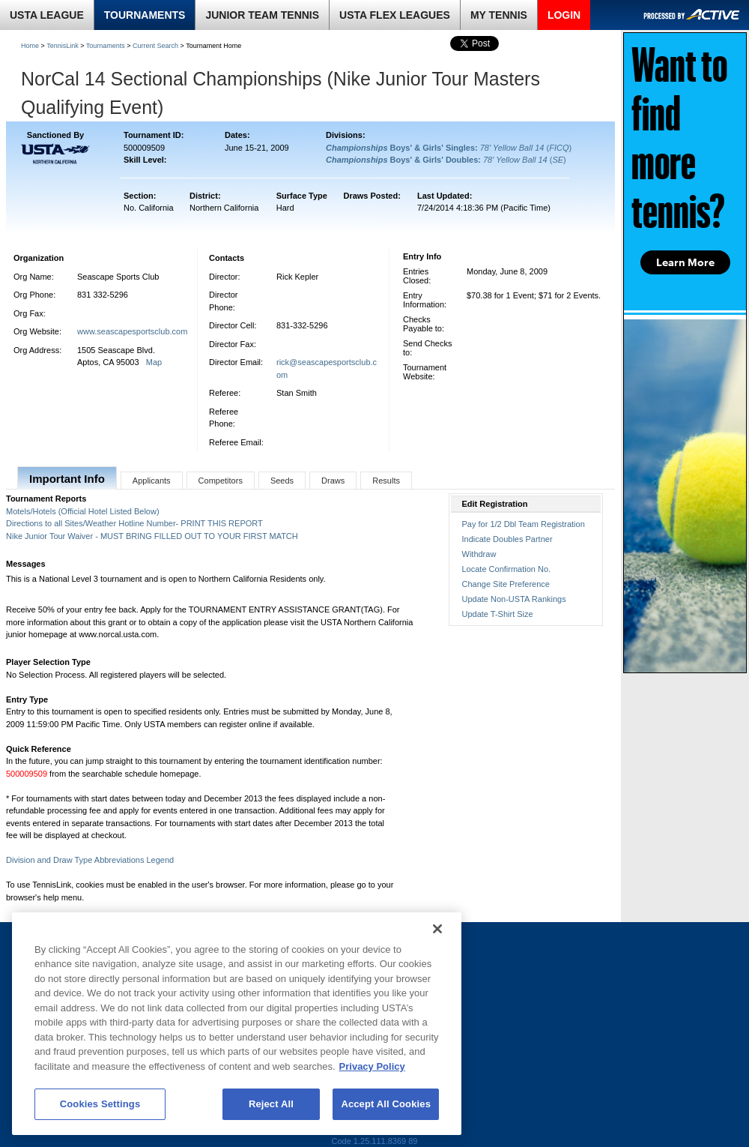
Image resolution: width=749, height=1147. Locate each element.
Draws (333, 480)
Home (30, 45)
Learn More (685, 262)
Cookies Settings (100, 1104)
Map (154, 362)
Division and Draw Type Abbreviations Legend (90, 859)
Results (386, 480)
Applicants (152, 480)
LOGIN (564, 15)
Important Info (67, 478)
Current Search (155, 45)
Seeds (282, 480)
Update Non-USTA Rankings (514, 598)
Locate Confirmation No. (506, 569)
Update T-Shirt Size (497, 613)
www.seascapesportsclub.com (132, 331)
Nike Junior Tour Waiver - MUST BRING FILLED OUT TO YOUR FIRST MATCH (152, 536)
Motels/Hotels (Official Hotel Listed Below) (83, 511)
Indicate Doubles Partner (507, 539)
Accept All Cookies (386, 1104)
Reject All (271, 1104)
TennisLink (62, 45)
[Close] (437, 928)
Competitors (220, 480)
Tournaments (105, 45)
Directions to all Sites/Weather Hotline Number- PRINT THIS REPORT (134, 523)
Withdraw (479, 554)
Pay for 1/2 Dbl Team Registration (523, 524)
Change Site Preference (506, 583)
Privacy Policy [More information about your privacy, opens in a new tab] (372, 1066)
